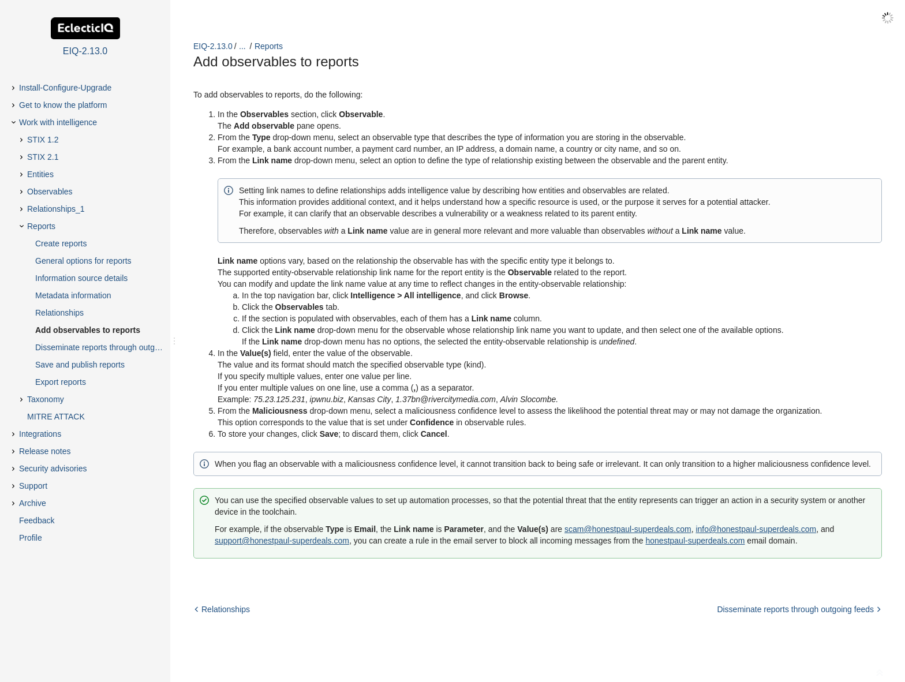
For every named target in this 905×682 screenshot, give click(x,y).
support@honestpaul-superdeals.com (282, 540)
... (242, 46)
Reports (269, 46)
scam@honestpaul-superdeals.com (627, 529)
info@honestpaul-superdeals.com (755, 529)
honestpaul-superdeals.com (695, 540)
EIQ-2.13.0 (213, 46)
